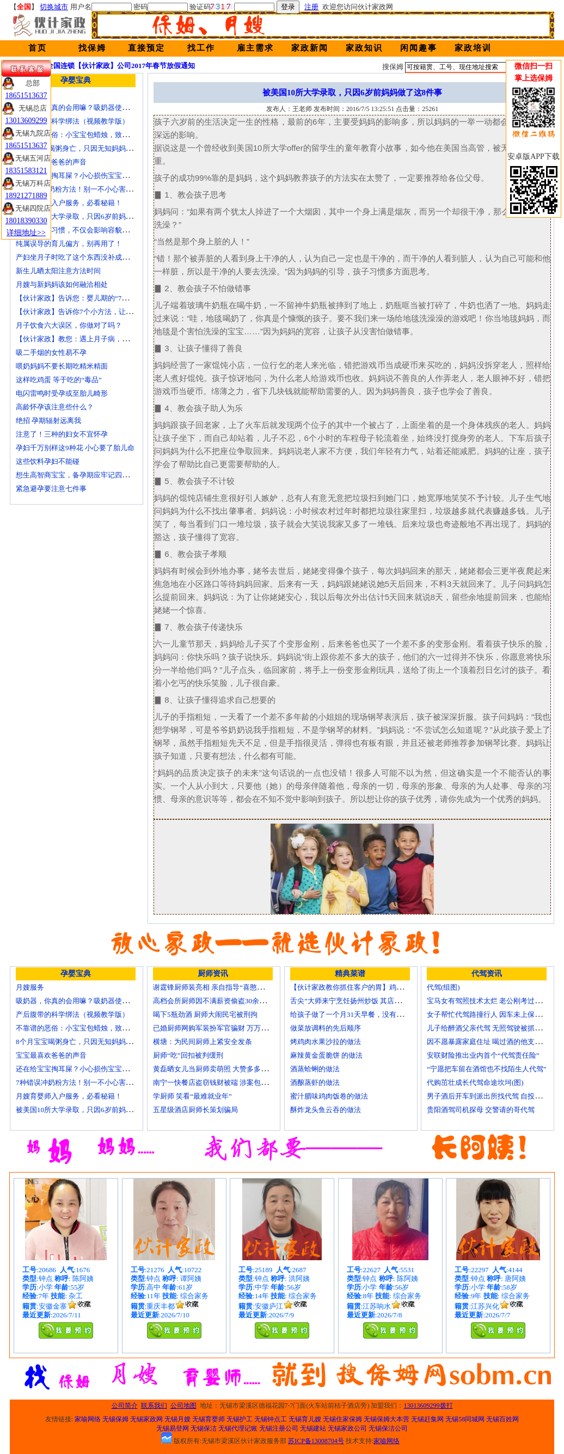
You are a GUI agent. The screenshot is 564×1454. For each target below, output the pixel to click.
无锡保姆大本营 (386, 1419)
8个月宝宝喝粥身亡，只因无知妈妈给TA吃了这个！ (96, 148)
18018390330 (26, 221)
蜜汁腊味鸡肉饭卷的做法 (329, 1096)
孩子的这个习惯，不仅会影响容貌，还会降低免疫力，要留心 (111, 230)
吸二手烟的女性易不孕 (51, 352)
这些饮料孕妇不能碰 (47, 461)
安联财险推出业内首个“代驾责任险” (483, 1055)
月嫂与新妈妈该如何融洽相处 (62, 284)
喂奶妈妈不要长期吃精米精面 (62, 366)
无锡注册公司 (278, 1428)
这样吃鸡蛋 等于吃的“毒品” (59, 380)
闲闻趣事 (418, 48)
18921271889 (26, 196)
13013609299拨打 (428, 1405)
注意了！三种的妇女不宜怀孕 (62, 434)
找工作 (201, 48)
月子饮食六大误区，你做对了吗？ (69, 325)
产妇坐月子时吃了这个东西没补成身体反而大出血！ (97, 257)
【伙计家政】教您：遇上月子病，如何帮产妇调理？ (97, 339)
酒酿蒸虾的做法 (315, 1082)
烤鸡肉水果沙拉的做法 (325, 1042)
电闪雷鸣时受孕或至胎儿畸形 (62, 393)
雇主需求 (255, 48)
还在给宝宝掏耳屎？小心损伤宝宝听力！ (79, 175)
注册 (311, 7)
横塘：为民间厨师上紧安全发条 (202, 1042)
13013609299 (26, 120)
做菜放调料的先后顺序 (325, 1028)
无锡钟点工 (270, 1419)
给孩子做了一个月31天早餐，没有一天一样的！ (364, 1014)
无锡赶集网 (427, 1419)
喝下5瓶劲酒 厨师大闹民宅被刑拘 (205, 1014)
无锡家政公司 (347, 1428)
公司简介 (125, 1405)
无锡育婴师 (208, 1419)
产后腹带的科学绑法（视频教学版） (72, 121)
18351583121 (26, 171)
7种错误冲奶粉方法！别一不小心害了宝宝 (81, 189)
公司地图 (183, 1405)
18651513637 (26, 95)
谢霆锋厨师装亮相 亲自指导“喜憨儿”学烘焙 (221, 987)
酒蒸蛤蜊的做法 (315, 1069)
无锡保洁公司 (388, 1428)
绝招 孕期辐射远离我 (48, 420)
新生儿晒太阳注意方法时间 (58, 271)
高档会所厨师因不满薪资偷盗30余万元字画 (220, 1001)
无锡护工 (239, 1419)
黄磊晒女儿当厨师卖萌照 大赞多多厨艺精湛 (221, 1069)
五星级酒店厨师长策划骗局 (195, 1110)
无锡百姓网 (502, 1419)
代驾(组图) (443, 987)
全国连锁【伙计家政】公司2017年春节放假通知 (120, 66)
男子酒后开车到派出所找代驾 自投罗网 (488, 1096)
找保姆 (92, 48)
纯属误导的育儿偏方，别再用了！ (69, 244)
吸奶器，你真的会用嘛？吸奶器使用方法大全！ (90, 107)
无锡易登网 (172, 1428)
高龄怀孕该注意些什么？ (55, 407)
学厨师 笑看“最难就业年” (192, 1096)
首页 (37, 48)
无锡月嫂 (177, 1419)
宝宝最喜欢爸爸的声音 (51, 162)
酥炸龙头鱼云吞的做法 (325, 1110)
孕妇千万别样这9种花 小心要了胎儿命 (75, 448)
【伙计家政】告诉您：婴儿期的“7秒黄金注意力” (91, 298)
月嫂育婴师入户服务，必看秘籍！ (69, 203)
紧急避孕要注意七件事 (51, 488)
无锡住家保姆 (342, 1419)
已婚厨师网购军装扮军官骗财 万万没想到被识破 (228, 1028)
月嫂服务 (30, 987)
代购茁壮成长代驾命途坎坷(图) (475, 1082)
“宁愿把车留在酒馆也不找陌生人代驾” (487, 1069)
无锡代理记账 (238, 1428)
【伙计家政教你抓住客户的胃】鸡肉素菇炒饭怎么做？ (375, 987)
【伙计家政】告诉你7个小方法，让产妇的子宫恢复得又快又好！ (117, 312)
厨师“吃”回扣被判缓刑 (188, 1055)
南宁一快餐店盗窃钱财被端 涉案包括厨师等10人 (228, 1082)
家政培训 (473, 48)
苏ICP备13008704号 (316, 1441)
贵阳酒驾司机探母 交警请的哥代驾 (481, 1110)
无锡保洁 (204, 1428)
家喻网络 (88, 1419)
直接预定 (146, 48)
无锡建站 (313, 1428)
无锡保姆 (115, 1419)
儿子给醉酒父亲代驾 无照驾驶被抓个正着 (491, 1028)
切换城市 (54, 7)
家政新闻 (309, 48)
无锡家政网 (146, 1419)
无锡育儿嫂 (305, 1419)
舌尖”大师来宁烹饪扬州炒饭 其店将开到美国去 (363, 1001)
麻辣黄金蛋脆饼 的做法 (326, 1055)
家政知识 (364, 48)
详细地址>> (26, 233)
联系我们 (154, 1405)
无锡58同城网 (465, 1419)
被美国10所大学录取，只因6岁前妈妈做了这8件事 (93, 216)
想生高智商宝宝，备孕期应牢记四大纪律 (79, 475)
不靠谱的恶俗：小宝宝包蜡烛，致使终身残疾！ (90, 135)
